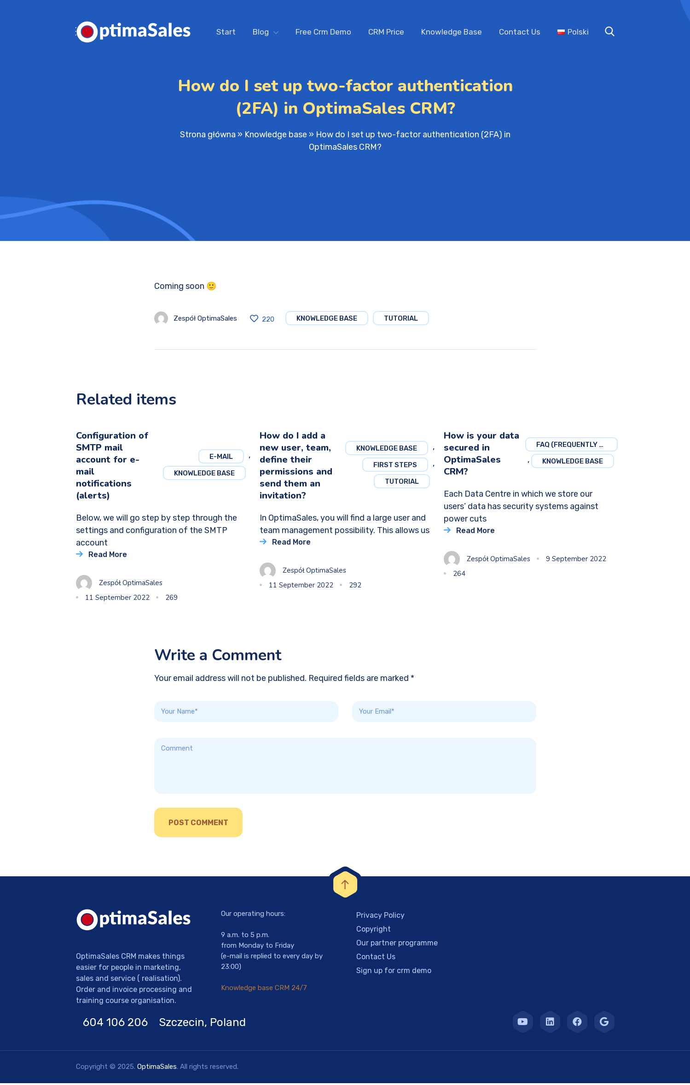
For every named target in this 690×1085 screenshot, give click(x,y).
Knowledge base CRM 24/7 (264, 989)
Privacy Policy (380, 917)
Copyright (373, 931)
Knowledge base (275, 136)
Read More (107, 556)
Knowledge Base (451, 31)
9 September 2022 (576, 560)
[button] (18, 1067)
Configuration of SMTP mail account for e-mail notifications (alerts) (112, 467)
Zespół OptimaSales (205, 320)
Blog (261, 31)
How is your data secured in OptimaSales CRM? (481, 455)
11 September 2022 (117, 599)
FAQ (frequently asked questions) (577, 446)
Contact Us (519, 31)
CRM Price (386, 31)
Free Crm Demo (323, 31)
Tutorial (401, 320)
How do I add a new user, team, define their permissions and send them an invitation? (296, 467)
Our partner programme (397, 944)
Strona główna (208, 136)
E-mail (221, 458)
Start (226, 31)
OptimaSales (157, 1068)
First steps (395, 467)
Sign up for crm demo (393, 972)
